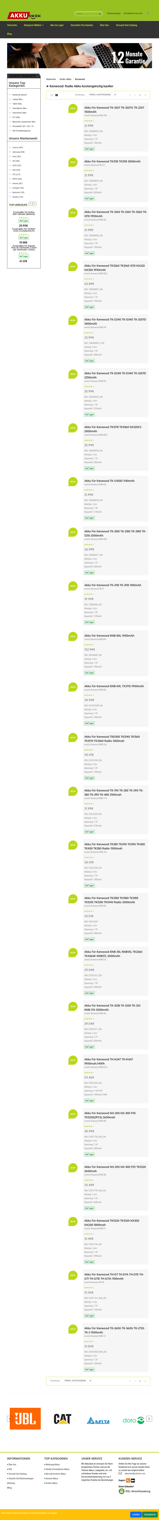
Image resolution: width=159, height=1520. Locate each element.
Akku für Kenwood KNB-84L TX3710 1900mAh (114, 686)
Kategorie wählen (34, 25)
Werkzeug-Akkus (52, 1464)
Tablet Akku (17, 104)
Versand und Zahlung (17, 1474)
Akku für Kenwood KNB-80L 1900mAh (109, 635)
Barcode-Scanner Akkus (55, 1474)
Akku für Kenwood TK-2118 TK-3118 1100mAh (112, 585)
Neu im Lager (57, 25)
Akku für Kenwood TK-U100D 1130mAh (109, 480)
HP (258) (16, 161)
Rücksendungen (114, 13)
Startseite (12, 25)
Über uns (104, 25)
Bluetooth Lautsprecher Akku (24, 122)
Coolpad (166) (18, 188)
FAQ (9, 1469)
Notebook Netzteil (20, 95)
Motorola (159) (18, 192)
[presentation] (30, 203)
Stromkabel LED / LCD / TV (23, 126)
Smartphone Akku (20, 108)
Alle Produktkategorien (22, 131)
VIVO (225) (17, 165)
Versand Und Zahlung (126, 25)
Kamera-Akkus (51, 1478)
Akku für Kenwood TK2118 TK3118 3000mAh (112, 161)
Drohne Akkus (51, 1483)
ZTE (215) (16, 174)
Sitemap (11, 1483)
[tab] (52, 95)
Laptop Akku (17, 99)
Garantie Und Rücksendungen (20, 1478)
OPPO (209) (17, 179)
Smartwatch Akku (19, 113)
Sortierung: (80, 94)
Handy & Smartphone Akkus (57, 1469)
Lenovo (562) (18, 147)
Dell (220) (16, 170)
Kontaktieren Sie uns (133, 13)
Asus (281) (17, 156)
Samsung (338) (19, 152)
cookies (136, 1514)
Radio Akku (65, 79)
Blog (9, 33)
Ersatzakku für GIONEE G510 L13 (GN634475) (23, 230)
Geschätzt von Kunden (82, 25)
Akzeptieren (150, 1514)
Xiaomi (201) (18, 183)
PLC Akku (16, 117)
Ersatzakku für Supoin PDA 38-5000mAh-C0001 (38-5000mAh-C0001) (24, 247)
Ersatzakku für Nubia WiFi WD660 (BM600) (24, 213)
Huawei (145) (18, 197)
